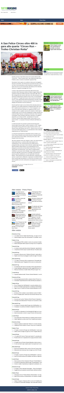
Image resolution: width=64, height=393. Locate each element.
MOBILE (33, 389)
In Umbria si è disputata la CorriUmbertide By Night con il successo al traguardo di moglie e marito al (36, 311)
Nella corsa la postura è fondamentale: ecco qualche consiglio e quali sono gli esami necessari (35, 376)
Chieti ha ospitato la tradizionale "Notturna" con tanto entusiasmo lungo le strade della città (34, 323)
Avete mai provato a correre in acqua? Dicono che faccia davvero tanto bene (31, 313)
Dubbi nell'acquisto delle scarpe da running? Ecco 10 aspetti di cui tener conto (31, 243)
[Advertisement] (40, 9)
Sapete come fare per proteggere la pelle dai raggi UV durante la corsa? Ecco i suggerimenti (34, 255)
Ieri (47, 71)
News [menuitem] (21, 20)
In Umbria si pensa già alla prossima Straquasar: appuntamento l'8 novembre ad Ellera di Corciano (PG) (18, 201)
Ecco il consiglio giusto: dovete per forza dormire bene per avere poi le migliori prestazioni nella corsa (36, 294)
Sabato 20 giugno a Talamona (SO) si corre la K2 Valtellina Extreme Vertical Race (32, 381)
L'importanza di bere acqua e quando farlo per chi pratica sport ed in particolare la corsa (33, 249)
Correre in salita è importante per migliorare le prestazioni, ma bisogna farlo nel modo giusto (34, 363)
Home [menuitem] (2, 20)
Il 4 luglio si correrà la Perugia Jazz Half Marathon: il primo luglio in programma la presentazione (35, 330)
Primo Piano (17, 164)
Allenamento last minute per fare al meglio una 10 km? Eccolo (27, 350)
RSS (36, 389)
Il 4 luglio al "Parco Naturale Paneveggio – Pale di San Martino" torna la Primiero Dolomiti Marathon (36, 368)
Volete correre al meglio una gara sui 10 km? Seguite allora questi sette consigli (31, 331)
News (45, 94)
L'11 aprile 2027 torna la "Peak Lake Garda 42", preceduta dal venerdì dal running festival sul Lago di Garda (37, 336)
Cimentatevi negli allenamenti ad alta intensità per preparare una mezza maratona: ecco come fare (35, 280)
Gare (45, 103)
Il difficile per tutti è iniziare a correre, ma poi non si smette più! (28, 325)
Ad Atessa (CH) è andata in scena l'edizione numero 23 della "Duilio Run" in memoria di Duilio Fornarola (37, 292)
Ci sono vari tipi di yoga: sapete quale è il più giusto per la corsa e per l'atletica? (31, 343)
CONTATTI (29, 389)
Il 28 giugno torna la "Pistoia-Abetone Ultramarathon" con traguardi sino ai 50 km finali (33, 374)
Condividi (15, 170)
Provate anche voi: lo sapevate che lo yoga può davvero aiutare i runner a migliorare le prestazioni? (36, 337)
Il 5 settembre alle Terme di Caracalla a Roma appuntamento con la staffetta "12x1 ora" (33, 266)
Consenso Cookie (29, 387)
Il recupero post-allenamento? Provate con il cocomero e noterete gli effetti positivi (32, 300)
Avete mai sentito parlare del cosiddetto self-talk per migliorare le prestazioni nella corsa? (33, 356)
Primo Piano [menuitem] (42, 20)
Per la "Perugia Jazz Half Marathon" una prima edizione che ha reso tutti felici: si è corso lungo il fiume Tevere (19, 225)
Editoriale (46, 43)
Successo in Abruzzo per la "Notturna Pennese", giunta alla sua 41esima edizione (32, 254)
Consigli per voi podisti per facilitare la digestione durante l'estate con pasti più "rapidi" (33, 306)
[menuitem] (62, 20)
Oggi (45, 71)
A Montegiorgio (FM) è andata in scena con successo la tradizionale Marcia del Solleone (33, 242)
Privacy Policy (35, 387)
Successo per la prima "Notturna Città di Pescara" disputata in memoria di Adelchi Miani (33, 299)
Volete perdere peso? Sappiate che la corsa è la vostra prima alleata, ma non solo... (32, 262)
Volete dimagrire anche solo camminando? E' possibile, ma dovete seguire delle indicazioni (34, 237)
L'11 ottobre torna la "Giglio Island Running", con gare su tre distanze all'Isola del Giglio (33, 235)
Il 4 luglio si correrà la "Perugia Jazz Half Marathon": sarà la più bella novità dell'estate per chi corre (36, 354)
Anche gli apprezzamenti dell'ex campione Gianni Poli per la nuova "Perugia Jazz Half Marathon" (35, 279)
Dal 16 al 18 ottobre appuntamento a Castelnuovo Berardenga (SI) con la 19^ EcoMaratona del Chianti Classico (38, 286)
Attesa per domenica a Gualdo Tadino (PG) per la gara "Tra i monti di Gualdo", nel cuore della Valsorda (19, 217)
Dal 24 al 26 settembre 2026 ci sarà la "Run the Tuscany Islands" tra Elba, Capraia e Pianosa (34, 348)
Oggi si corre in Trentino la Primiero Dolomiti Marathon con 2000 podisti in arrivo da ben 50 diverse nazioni (35, 225)
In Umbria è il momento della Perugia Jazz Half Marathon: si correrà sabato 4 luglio (32, 305)
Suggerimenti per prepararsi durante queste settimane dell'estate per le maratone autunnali (34, 370)
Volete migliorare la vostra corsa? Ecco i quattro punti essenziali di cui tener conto (32, 319)
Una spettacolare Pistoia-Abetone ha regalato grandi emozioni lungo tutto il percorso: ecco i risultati (36, 317)
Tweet (22, 170)
